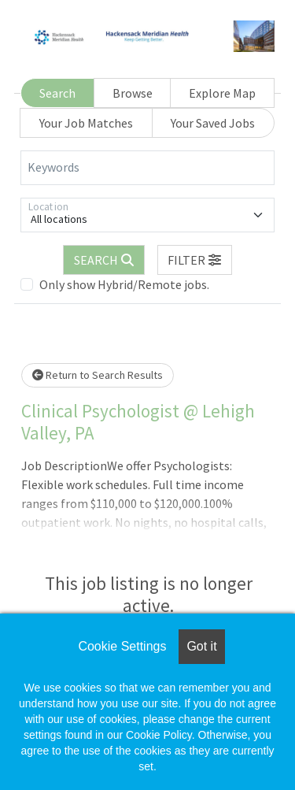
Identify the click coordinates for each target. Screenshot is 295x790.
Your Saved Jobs (213, 123)
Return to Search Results (97, 375)
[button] (195, 260)
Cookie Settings (122, 646)
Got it (201, 646)
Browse (132, 93)
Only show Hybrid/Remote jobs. (124, 284)
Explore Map (222, 93)
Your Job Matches (86, 123)
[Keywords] (147, 167)
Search (57, 93)
